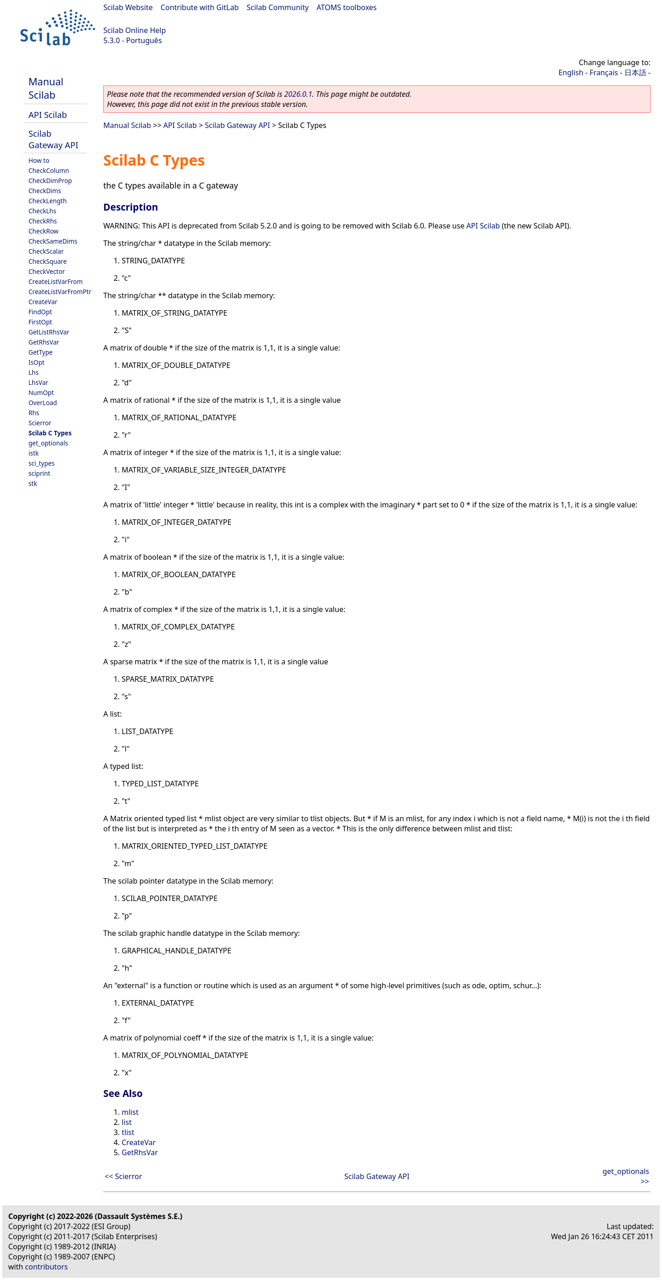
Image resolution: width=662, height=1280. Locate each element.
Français (603, 72)
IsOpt (36, 362)
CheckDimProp (50, 180)
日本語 (635, 72)
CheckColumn (48, 170)
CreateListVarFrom (55, 281)
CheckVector (46, 271)
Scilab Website (128, 7)
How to (38, 160)
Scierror (39, 422)
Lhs (33, 372)
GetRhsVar (43, 342)
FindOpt (40, 311)
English (570, 72)
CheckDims (44, 190)
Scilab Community (278, 7)
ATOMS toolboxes (347, 7)
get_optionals (48, 443)
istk (33, 453)
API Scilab (47, 114)
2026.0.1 (298, 94)
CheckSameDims (53, 241)
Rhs (33, 412)
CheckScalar (46, 251)
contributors (46, 1267)
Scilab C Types (50, 433)
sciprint (39, 473)
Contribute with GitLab (200, 7)
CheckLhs (42, 210)
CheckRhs (42, 221)
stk (32, 483)
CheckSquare (47, 261)
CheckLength (47, 200)
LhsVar (38, 382)
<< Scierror (123, 1176)
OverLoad (42, 402)
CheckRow (43, 231)
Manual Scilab (45, 88)
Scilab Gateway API (53, 139)
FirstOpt (40, 321)
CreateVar (42, 301)
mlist (130, 1112)
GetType (40, 352)
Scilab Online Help (134, 30)
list (127, 1122)
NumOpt (41, 392)
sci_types (41, 463)
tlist (128, 1132)
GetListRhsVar (48, 332)
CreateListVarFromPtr (59, 291)
